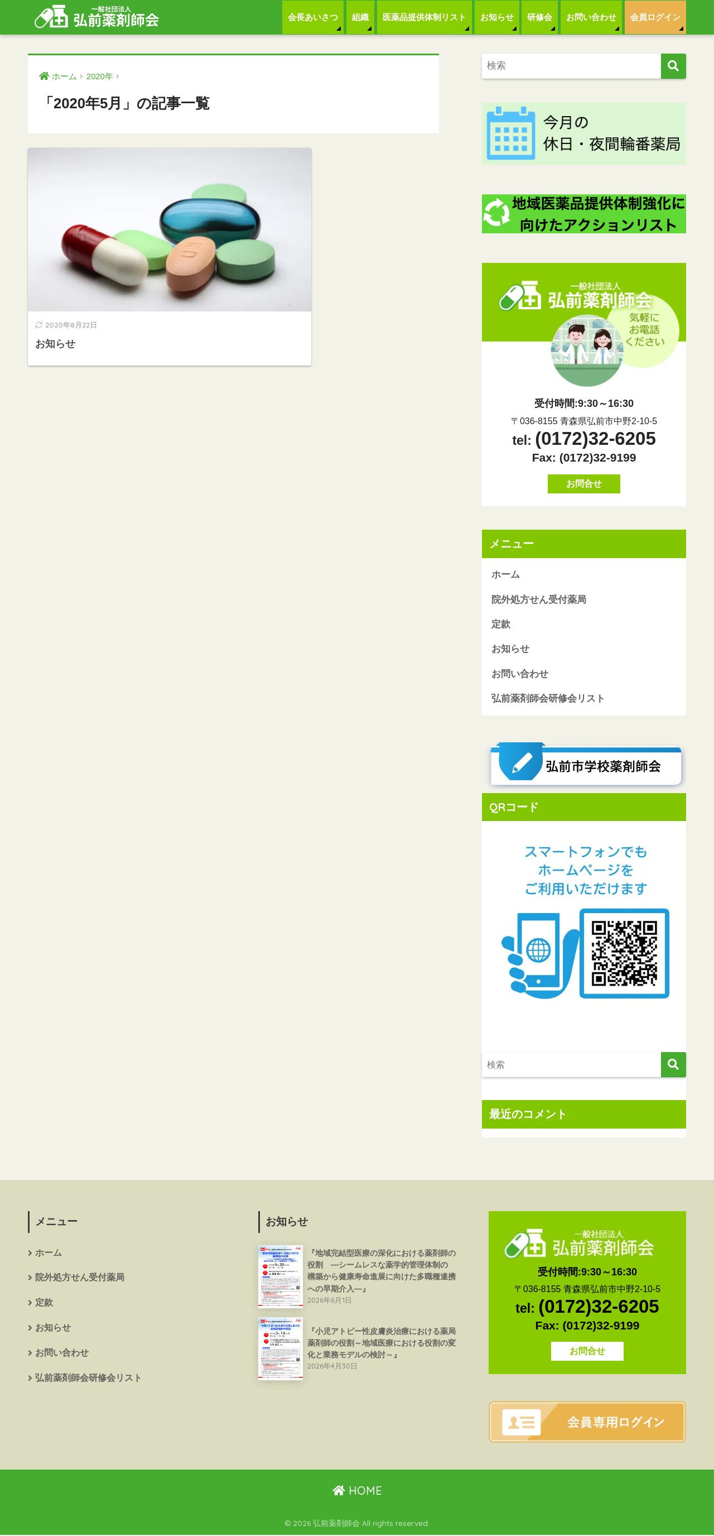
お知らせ (497, 17)
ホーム (505, 574)
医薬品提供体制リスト (424, 17)
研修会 (539, 17)
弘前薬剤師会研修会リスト (548, 699)
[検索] (673, 66)
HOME (357, 1491)
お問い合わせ (591, 17)
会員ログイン (655, 17)
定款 (500, 625)
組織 (360, 17)
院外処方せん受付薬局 (538, 599)
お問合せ (584, 483)
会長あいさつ (313, 17)
